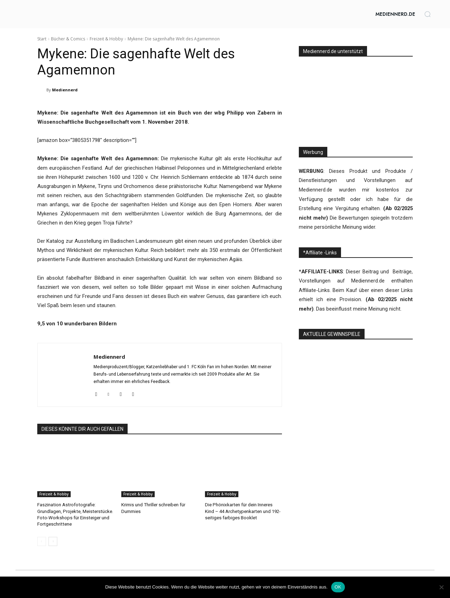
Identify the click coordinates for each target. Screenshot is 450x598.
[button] (427, 14)
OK (338, 587)
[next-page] (53, 541)
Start (41, 39)
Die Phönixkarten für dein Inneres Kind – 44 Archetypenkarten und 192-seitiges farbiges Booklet (243, 511)
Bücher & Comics (68, 39)
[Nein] (441, 587)
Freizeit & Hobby (106, 39)
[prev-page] (41, 541)
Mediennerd (65, 89)
